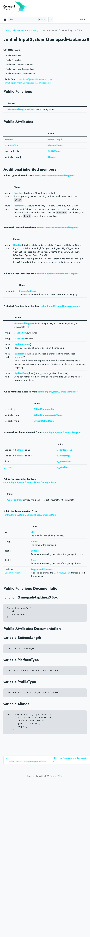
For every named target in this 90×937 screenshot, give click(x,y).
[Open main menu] (5, 19)
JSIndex (17, 245)
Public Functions (13, 55)
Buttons (35, 550)
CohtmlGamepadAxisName (47, 415)
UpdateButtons (22, 344)
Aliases (51, 157)
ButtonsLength (55, 139)
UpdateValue (21, 373)
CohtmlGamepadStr (43, 409)
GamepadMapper (23, 323)
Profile (17, 193)
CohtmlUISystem (12, 572)
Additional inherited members (19, 64)
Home (6, 30)
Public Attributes (13, 60)
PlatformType (54, 145)
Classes (32, 30)
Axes (33, 560)
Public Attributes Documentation (20, 73)
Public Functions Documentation (20, 69)
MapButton (20, 332)
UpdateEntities (26, 291)
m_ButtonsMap (64, 449)
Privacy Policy (56, 776)
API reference (19, 30)
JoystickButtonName (43, 420)
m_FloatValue (63, 461)
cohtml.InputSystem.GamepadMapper (34, 79)
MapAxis (19, 338)
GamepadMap (14, 499)
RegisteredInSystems (42, 569)
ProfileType (53, 151)
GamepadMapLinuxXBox (21, 109)
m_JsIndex (61, 467)
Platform (14, 145)
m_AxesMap (63, 455)
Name (34, 541)
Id (32, 532)
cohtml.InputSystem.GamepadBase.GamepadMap (27, 82)
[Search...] (27, 19)
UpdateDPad (21, 353)
